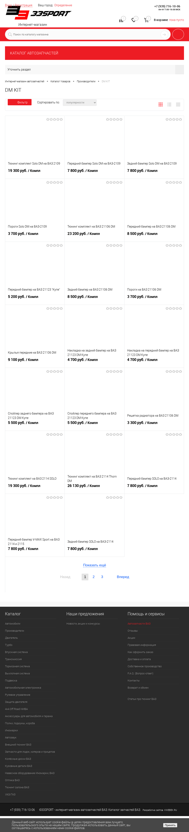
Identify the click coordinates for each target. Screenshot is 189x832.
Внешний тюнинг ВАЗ (18, 744)
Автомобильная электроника (23, 687)
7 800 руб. (94, 173)
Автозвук (10, 737)
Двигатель (11, 637)
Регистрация (23, 5)
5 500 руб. (35, 425)
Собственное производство (145, 666)
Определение (63, 5)
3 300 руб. (154, 425)
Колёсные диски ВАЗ (18, 758)
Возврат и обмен (138, 687)
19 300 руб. (35, 173)
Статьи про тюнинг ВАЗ (142, 699)
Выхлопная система (17, 673)
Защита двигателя (16, 701)
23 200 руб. (94, 236)
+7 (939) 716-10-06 (167, 6)
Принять (170, 825)
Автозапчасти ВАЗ (139, 623)
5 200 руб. (35, 299)
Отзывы (133, 630)
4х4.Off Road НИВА (16, 709)
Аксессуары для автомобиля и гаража (29, 716)
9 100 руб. (35, 362)
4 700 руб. (94, 362)
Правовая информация (142, 645)
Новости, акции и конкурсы (83, 623)
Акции (131, 637)
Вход (8, 5)
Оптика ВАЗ (12, 780)
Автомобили (12, 623)
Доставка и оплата (139, 659)
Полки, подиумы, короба (20, 723)
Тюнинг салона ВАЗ (17, 787)
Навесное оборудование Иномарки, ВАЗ (30, 773)
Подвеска (11, 680)
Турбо (8, 645)
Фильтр (20, 102)
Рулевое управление (17, 694)
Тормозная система (17, 666)
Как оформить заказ (140, 652)
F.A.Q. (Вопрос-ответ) (140, 673)
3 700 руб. (35, 236)
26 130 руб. (94, 488)
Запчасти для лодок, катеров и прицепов (30, 751)
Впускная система (16, 652)
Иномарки (11, 730)
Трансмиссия (13, 659)
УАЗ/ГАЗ (10, 794)
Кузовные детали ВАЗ (18, 766)
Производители (14, 630)
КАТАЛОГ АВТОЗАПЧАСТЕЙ (34, 53)
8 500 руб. (154, 236)
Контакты (134, 680)
